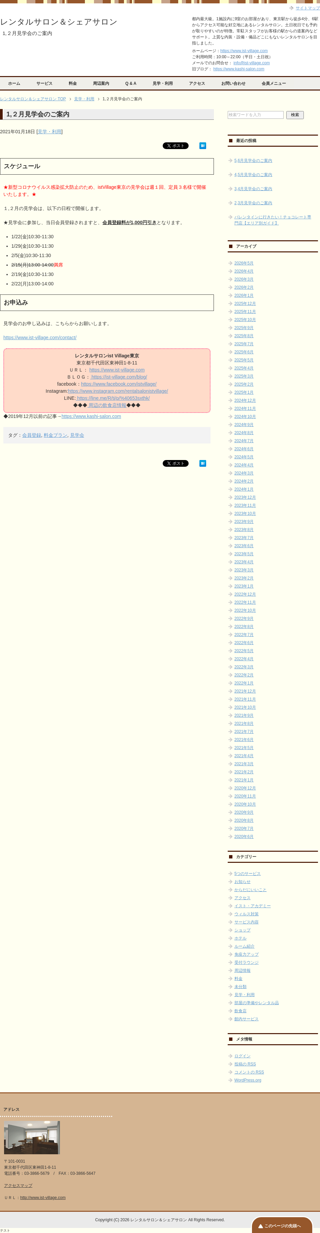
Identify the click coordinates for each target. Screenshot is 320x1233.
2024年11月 (245, 408)
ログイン (242, 1056)
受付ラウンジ (246, 962)
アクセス (197, 83)
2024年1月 (244, 489)
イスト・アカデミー (252, 906)
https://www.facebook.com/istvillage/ (119, 384)
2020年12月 (245, 788)
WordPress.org (247, 1080)
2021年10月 (245, 707)
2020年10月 (245, 804)
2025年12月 (245, 303)
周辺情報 (242, 970)
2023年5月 (244, 554)
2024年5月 (244, 457)
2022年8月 (244, 626)
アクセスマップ (18, 1185)
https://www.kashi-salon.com (238, 69)
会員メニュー (274, 83)
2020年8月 (244, 820)
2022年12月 (245, 594)
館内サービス (246, 1019)
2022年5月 (244, 650)
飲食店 (240, 1011)
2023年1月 (244, 586)
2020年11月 (245, 796)
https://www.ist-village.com (244, 50)
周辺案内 (101, 83)
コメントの (249, 1072)
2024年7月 (244, 440)
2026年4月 (244, 271)
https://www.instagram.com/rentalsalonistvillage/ (118, 391)
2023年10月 (245, 513)
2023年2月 (244, 578)
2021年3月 (244, 764)
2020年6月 (244, 836)
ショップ (242, 930)
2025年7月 (244, 344)
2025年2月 (244, 384)
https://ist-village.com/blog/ (118, 377)
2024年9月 (244, 424)
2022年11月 (245, 602)
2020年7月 (244, 828)
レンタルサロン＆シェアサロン (59, 21)
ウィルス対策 (246, 914)
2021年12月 (245, 691)
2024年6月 (244, 449)
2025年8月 (244, 335)
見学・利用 (163, 83)
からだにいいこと (250, 889)
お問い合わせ (233, 83)
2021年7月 (244, 731)
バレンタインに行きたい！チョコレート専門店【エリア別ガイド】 (272, 220)
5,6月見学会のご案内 (253, 160)
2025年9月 (244, 327)
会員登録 (31, 435)
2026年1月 (244, 295)
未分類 (240, 986)
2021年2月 (244, 772)
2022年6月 (244, 642)
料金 (73, 83)
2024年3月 (244, 473)
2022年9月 (244, 618)
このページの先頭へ (282, 1226)
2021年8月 (244, 723)
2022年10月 (245, 610)
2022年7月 (244, 634)
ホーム (14, 83)
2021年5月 (244, 747)
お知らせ (242, 881)
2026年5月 (244, 263)
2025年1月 (244, 392)
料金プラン (55, 435)
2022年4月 (244, 659)
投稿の (245, 1064)
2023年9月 (244, 521)
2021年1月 (244, 780)
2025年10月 (245, 319)
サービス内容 (246, 922)
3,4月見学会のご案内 (253, 188)
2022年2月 (244, 675)
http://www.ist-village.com (43, 1197)
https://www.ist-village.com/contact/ (39, 337)
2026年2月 (244, 287)
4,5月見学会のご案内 (253, 174)
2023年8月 (244, 529)
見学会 (77, 435)
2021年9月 (244, 715)
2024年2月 (244, 481)
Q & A (130, 83)
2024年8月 (244, 432)
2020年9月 (244, 812)
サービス (44, 83)
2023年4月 (244, 562)
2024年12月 (245, 400)
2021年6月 (244, 739)
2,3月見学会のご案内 (253, 203)
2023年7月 (244, 537)
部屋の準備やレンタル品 (256, 1002)
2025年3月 (244, 376)
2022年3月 (244, 667)
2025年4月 (244, 368)
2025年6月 (244, 352)
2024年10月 (245, 416)
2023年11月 (245, 505)
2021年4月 (244, 755)
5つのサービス (247, 873)
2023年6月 (244, 545)
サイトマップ (308, 8)
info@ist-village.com (251, 63)
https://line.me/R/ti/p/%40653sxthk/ (113, 398)
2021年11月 (245, 699)
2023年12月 (245, 497)
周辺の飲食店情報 (106, 405)
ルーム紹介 (244, 946)
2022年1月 (244, 683)
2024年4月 (244, 465)
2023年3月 (244, 570)
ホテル (240, 938)
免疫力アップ (246, 954)
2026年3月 (244, 279)
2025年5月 (244, 360)
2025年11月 (245, 311)
